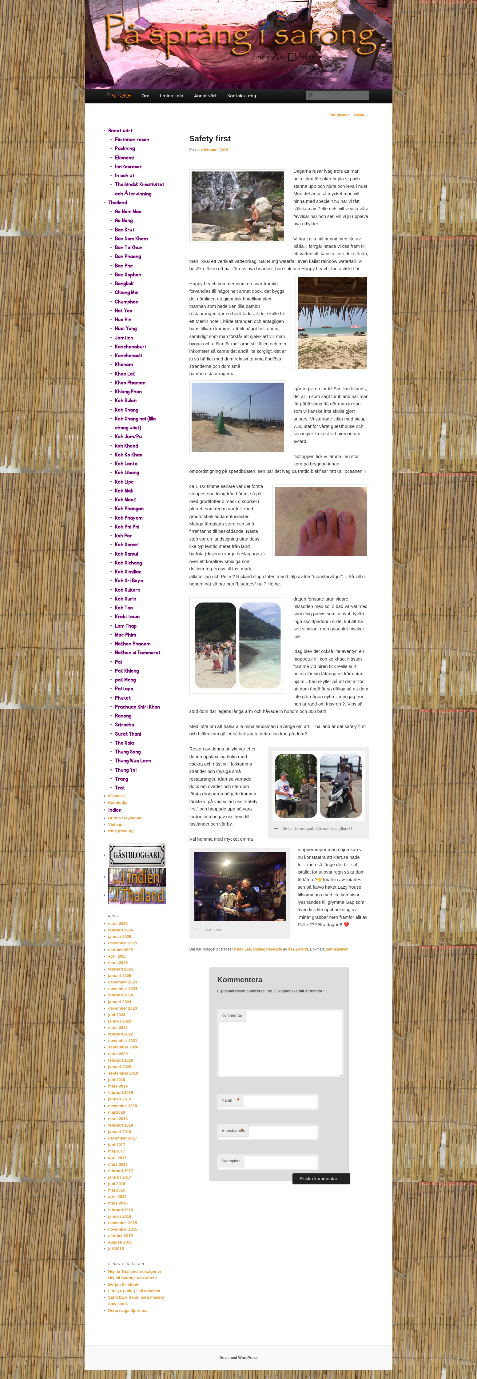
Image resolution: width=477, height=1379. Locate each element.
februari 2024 (120, 995)
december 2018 (122, 1106)
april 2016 (117, 1196)
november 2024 (122, 988)
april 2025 (117, 956)
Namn (230, 1100)
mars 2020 (118, 1053)
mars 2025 (118, 962)
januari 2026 (119, 936)
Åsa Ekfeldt (298, 949)
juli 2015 (116, 1248)
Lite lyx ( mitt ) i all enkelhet (134, 1291)
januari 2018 (119, 1131)
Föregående (336, 115)
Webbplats (230, 1161)
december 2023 (122, 1008)
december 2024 (122, 982)
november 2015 (122, 1229)
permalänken (337, 949)
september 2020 (123, 1047)
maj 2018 (116, 1112)
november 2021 (122, 1040)
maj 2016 (116, 1190)
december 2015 (122, 1222)
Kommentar (231, 1015)
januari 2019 (119, 1099)
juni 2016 (116, 1183)
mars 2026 (118, 923)
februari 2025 (120, 969)
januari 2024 (119, 1001)
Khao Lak (242, 949)
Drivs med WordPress (238, 1358)
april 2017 (117, 1158)
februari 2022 (120, 1034)
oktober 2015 (120, 1235)
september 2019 (123, 1073)
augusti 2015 (120, 1242)
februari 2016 (120, 1210)
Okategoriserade (267, 949)
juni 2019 (116, 1079)
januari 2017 (119, 1177)
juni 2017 (116, 1144)
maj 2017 (116, 1151)
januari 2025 (119, 975)
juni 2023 (116, 1014)
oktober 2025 (120, 949)
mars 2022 (118, 1027)
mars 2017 (118, 1164)
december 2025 (122, 943)
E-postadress (233, 1130)
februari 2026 (120, 930)
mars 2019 (118, 1086)
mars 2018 (118, 1118)
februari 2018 (120, 1125)
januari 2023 (119, 1021)
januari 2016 (119, 1216)
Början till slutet (123, 1284)
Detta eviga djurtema (128, 1310)
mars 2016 (118, 1203)
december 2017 (122, 1138)
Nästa (361, 115)
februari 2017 (120, 1170)
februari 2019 (120, 1092)
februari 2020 (120, 1060)
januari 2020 (119, 1066)
